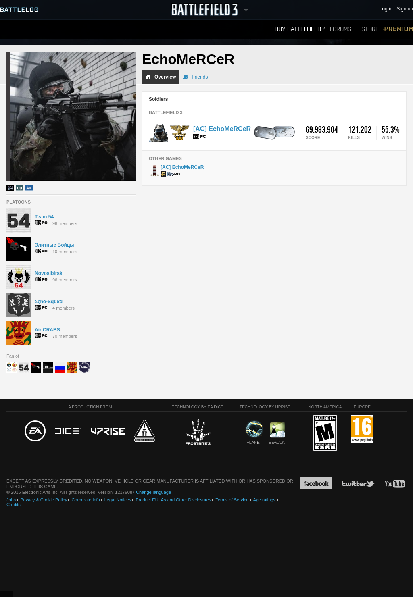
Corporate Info (85, 499)
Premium (398, 29)
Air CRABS (47, 330)
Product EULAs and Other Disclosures (173, 499)
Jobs (11, 499)
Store (370, 29)
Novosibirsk (49, 273)
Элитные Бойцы (54, 245)
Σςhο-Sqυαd (49, 301)
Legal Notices (117, 499)
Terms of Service (231, 499)
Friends (195, 77)
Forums (343, 29)
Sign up (404, 9)
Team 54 (44, 217)
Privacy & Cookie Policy (43, 499)
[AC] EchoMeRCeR (222, 128)
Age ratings (264, 499)
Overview (161, 77)
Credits (13, 504)
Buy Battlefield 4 (300, 29)
